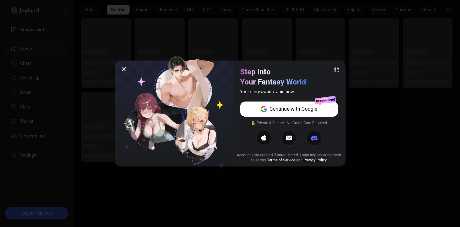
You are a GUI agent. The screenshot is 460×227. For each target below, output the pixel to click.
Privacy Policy (315, 160)
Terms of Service (281, 160)
